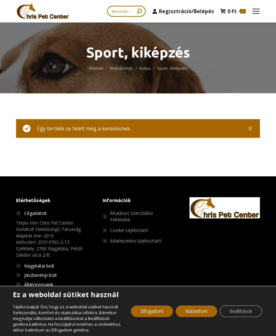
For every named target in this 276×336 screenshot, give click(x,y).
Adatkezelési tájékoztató (135, 241)
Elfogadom (152, 311)
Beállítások (240, 311)
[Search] (126, 11)
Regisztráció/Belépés (183, 11)
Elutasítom (196, 311)
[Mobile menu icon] (256, 11)
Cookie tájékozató (129, 230)
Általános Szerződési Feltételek (131, 216)
